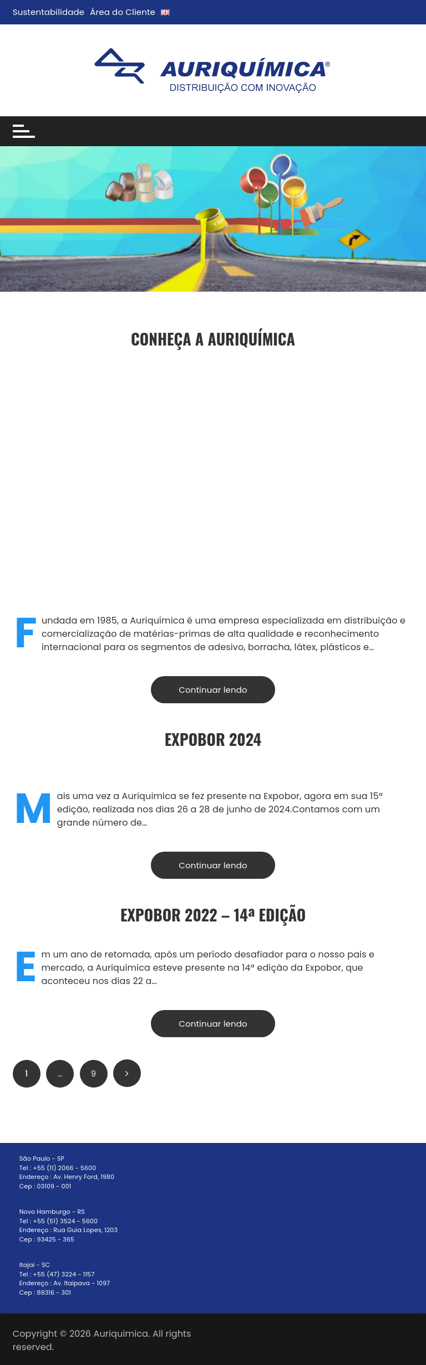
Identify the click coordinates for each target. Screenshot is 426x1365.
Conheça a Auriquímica (213, 338)
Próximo (127, 1073)
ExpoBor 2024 (213, 739)
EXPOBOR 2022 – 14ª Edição (213, 914)
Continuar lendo (213, 690)
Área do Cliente (122, 12)
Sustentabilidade (49, 12)
